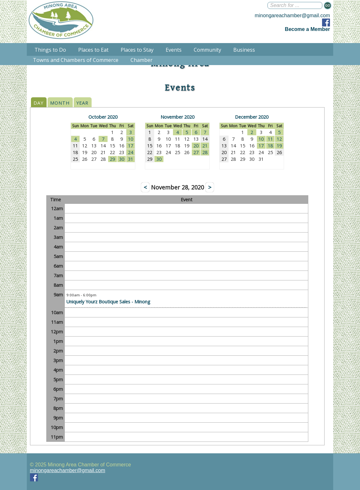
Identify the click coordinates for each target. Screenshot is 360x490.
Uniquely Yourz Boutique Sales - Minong (108, 302)
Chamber (142, 59)
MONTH (60, 103)
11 (270, 139)
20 (196, 146)
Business (244, 49)
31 (130, 159)
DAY (38, 103)
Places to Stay (137, 49)
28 (204, 152)
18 (270, 146)
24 (130, 152)
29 (112, 159)
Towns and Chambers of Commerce (75, 59)
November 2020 (177, 117)
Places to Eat (93, 49)
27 (196, 152)
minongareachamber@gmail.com (292, 15)
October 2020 (102, 117)
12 (279, 139)
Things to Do (50, 49)
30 (121, 159)
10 (130, 139)
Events (174, 49)
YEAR (82, 103)
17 (130, 146)
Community (207, 49)
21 (204, 146)
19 (279, 146)
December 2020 (251, 117)
